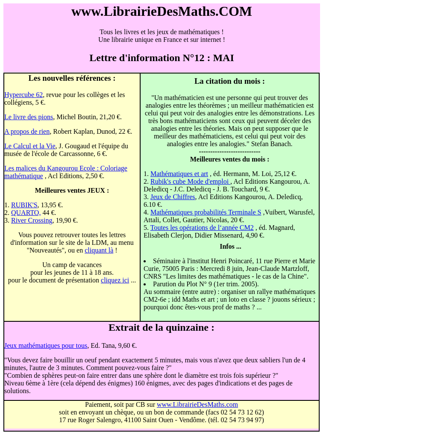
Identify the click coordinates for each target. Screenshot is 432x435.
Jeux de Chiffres (172, 196)
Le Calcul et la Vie (30, 146)
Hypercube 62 (23, 94)
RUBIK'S (24, 205)
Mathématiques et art (179, 173)
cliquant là (99, 250)
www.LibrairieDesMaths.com (197, 404)
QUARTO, (26, 212)
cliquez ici (115, 280)
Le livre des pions (28, 117)
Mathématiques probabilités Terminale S (205, 212)
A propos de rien (27, 131)
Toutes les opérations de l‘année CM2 (202, 227)
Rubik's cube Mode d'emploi (190, 181)
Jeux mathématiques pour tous (45, 345)
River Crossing (31, 220)
